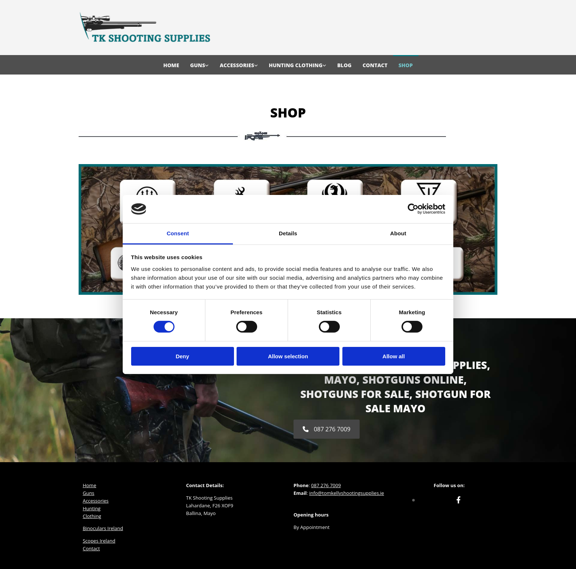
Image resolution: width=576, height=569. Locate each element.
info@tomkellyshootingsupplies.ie (346, 493)
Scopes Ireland (99, 540)
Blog (344, 65)
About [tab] (398, 233)
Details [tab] (288, 233)
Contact (375, 65)
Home (171, 65)
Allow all (393, 356)
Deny (182, 356)
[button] (327, 429)
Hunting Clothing (296, 65)
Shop (406, 65)
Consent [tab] (178, 233)
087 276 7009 (326, 485)
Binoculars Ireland (103, 528)
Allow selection (288, 356)
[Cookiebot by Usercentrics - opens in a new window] (413, 208)
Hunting (91, 508)
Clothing (92, 516)
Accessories (237, 65)
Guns (197, 65)
